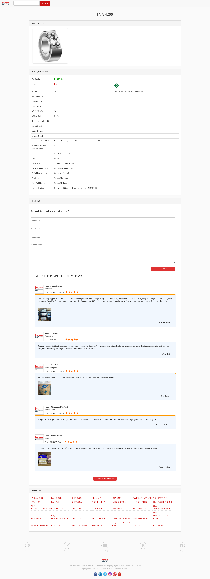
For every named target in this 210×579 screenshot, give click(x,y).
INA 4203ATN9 (119, 509)
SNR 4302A (97, 525)
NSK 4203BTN (78, 509)
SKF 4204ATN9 (140, 502)
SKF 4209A (77, 502)
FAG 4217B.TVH (58, 498)
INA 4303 (116, 498)
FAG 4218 (55, 502)
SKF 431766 (97, 498)
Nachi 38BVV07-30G (121, 519)
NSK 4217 (76, 519)
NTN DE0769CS (119, 502)
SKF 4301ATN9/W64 (40, 525)
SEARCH (44, 3)
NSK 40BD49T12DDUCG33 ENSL (163, 515)
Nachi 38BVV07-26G (142, 498)
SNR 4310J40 (37, 498)
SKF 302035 (77, 498)
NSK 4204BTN (139, 509)
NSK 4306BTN (98, 502)
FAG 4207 (35, 502)
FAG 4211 (137, 525)
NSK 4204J (36, 519)
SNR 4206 (55, 525)
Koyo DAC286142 (141, 519)
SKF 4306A (158, 525)
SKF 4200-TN (57, 509)
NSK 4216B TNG (99, 509)
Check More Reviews (105, 478)
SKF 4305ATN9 (160, 498)
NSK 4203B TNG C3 (162, 502)
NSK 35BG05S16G (80, 525)
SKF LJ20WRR (99, 519)
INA (55, 84)
